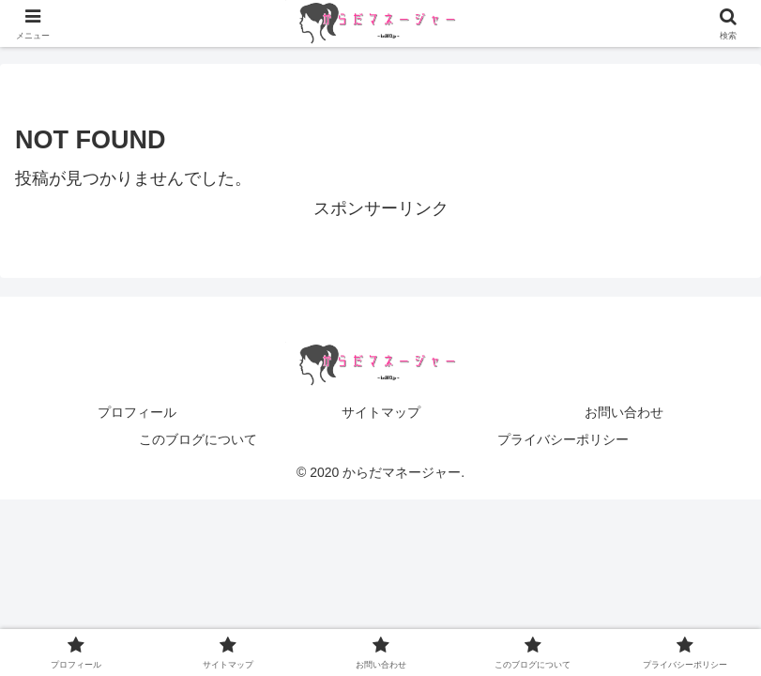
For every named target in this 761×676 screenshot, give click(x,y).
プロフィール (137, 412)
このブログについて (198, 439)
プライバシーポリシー (563, 439)
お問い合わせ (624, 412)
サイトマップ (381, 412)
